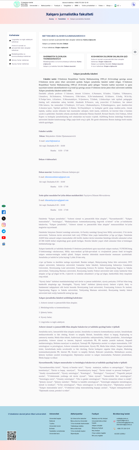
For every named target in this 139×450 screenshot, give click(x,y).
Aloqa (109, 5)
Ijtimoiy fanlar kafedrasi (19, 60)
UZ (117, 6)
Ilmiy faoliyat (96, 437)
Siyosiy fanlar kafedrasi (19, 64)
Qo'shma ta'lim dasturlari (78, 425)
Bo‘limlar (52, 435)
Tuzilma (51, 430)
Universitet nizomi (55, 432)
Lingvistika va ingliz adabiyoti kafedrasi (20, 41)
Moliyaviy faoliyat (97, 435)
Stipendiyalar (75, 440)
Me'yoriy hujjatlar (97, 442)
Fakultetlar (62, 19)
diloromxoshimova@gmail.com (57, 177)
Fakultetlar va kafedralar (57, 438)
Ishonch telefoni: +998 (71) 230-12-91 (75, 2)
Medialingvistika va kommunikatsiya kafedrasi (20, 55)
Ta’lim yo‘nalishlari (89, 5)
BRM (77, 5)
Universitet (34, 5)
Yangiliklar (68, 5)
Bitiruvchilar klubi (76, 435)
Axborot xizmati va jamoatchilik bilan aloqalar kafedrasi (20, 48)
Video (102, 5)
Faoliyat (58, 5)
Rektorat (52, 427)
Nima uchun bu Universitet (79, 427)
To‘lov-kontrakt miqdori (78, 438)
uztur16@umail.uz (53, 141)
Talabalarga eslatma (77, 432)
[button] (135, 51)
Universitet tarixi (54, 440)
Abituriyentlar (46, 5)
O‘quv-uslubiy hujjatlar (99, 440)
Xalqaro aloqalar (97, 432)
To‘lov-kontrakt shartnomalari (80, 430)
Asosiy (51, 19)
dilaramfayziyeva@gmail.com (56, 200)
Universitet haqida (55, 425)
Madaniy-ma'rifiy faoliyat (99, 425)
